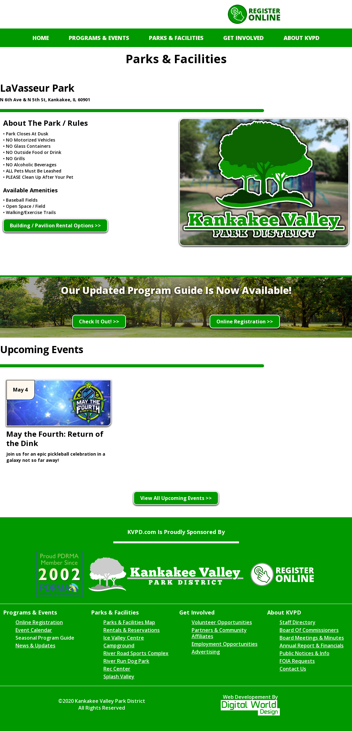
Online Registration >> (244, 321)
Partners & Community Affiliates (219, 633)
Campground (118, 645)
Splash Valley (118, 676)
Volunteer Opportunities (222, 622)
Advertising (206, 651)
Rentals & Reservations (131, 630)
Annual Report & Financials (312, 645)
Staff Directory (297, 622)
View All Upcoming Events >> (176, 498)
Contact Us (293, 668)
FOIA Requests (297, 661)
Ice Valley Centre (123, 637)
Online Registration (39, 622)
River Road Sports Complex (135, 653)
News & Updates (35, 645)
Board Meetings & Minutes (312, 637)
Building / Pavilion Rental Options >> (55, 225)
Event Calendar (33, 630)
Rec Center (116, 668)
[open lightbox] (264, 183)
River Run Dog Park (126, 661)
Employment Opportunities (225, 644)
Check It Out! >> (99, 321)
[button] (99, 37)
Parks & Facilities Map (129, 622)
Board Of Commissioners (309, 630)
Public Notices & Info (304, 653)
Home (41, 38)
